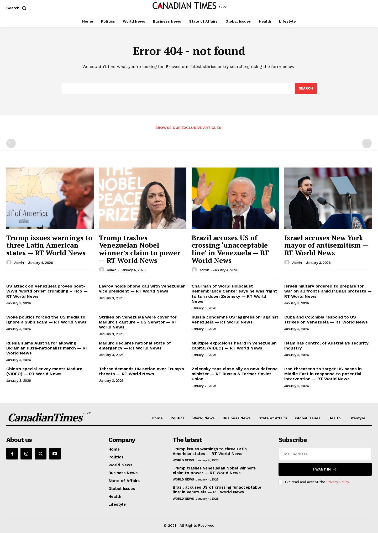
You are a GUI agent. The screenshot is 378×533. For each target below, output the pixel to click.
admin (19, 263)
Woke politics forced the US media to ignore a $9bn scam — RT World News (46, 320)
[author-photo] (9, 262)
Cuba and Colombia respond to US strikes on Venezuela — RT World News (326, 320)
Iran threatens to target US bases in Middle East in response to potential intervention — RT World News (323, 373)
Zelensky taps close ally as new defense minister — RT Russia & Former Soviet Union (235, 373)
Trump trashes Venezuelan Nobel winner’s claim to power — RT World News (139, 249)
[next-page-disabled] (367, 143)
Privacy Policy (337, 482)
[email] (325, 454)
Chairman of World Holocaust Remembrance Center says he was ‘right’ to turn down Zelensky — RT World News (235, 294)
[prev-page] (11, 143)
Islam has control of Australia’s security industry (326, 346)
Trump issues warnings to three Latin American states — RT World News (49, 245)
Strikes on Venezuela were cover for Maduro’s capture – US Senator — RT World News (138, 322)
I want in (325, 469)
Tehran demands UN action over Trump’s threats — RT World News (141, 371)
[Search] (306, 88)
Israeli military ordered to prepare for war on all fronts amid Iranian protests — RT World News (328, 291)
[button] (17, 7)
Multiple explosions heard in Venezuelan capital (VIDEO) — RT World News (234, 346)
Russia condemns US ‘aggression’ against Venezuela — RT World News (235, 320)
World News (183, 460)
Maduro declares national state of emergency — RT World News (135, 346)
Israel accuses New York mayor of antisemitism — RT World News (326, 245)
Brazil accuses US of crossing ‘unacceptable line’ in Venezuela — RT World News (230, 249)
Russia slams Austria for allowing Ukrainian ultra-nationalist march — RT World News (47, 348)
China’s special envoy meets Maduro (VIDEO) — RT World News (44, 371)
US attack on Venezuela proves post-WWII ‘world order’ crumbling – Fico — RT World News (47, 291)
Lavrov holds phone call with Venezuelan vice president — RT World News (142, 289)
